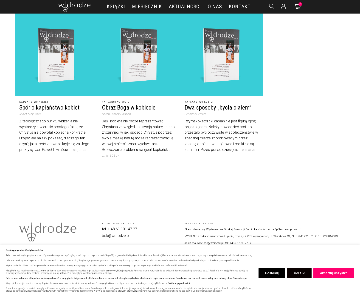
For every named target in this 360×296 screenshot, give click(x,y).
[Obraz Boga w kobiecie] (138, 55)
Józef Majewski (30, 114)
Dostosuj (272, 273)
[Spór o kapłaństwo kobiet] (56, 55)
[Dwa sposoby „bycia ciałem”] (221, 55)
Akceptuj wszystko (334, 273)
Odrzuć (299, 273)
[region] (180, 270)
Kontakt (239, 6)
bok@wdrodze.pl (115, 236)
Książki (116, 6)
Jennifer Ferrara (195, 114)
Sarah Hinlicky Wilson (116, 114)
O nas (215, 6)
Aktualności (185, 6)
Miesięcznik (147, 6)
